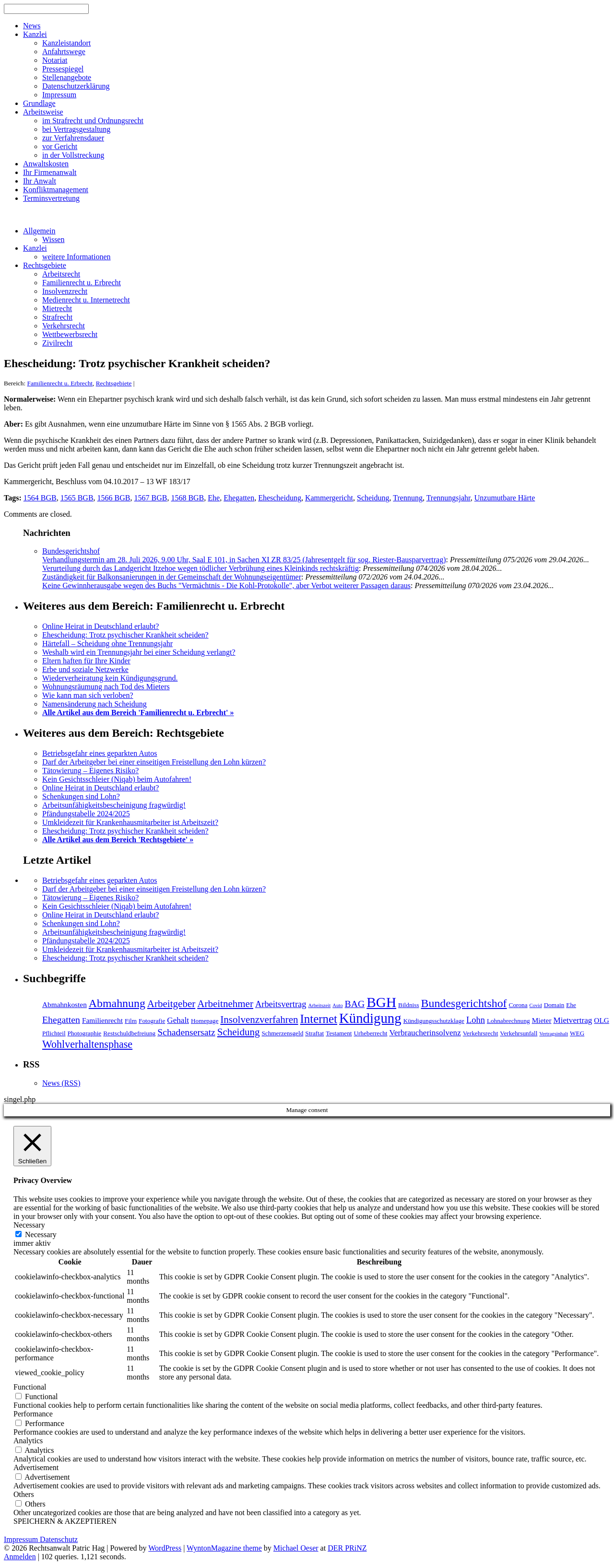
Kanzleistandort (66, 43)
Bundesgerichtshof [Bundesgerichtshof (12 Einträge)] (464, 1003)
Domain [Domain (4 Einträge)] (554, 1005)
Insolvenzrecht (64, 291)
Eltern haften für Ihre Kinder (86, 661)
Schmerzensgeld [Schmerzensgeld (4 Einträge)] (282, 1033)
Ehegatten (239, 498)
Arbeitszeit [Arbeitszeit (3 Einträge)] (319, 1005)
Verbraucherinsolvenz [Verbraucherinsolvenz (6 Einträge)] (424, 1032)
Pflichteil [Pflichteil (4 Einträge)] (54, 1033)
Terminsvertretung (51, 198)
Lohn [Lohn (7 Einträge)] (475, 1020)
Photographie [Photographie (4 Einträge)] (85, 1033)
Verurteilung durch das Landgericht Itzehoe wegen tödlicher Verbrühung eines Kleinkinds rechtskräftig (200, 568)
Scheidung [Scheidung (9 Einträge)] (238, 1032)
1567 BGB (150, 498)
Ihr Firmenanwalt (50, 172)
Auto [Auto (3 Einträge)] (337, 1005)
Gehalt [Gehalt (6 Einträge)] (178, 1020)
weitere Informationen (76, 257)
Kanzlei (35, 34)
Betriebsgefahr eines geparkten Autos (99, 753)
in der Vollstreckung (73, 155)
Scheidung (373, 498)
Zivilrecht (57, 343)
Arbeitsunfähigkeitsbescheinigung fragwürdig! (114, 805)
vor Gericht (59, 146)
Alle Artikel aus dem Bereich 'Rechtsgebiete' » (117, 839)
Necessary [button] (29, 1225)
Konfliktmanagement (55, 189)
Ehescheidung (279, 498)
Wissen (53, 239)
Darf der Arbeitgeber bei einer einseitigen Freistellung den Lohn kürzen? (154, 762)
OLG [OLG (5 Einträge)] (601, 1020)
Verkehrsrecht (63, 326)
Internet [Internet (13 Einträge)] (318, 1018)
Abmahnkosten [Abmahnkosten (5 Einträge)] (64, 1004)
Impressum (59, 95)
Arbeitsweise (43, 112)
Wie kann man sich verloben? (87, 695)
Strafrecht (57, 317)
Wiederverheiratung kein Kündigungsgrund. (109, 678)
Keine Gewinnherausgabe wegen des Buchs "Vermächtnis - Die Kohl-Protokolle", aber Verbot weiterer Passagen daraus (226, 585)
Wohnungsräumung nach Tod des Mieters (106, 687)
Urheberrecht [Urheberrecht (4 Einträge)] (371, 1033)
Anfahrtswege (63, 51)
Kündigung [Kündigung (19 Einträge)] (370, 1018)
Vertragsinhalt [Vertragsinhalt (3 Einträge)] (553, 1033)
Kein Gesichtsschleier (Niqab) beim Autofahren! (116, 779)
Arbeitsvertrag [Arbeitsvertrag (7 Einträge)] (280, 1004)
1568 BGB (187, 498)
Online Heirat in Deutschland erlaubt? (100, 626)
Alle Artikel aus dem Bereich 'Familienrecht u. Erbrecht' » (138, 712)
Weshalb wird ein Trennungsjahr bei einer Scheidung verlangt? (139, 652)
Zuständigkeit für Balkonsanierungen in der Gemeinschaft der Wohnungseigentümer (171, 577)
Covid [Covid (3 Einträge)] (536, 1005)
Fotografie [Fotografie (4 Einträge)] (152, 1020)
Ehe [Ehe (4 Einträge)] (571, 1005)
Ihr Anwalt (39, 181)
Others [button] (23, 1494)
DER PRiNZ (347, 1548)
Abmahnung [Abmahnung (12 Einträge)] (117, 1003)
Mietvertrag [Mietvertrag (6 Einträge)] (573, 1020)
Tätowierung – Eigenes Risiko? (90, 770)
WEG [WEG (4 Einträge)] (577, 1033)
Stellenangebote (66, 77)
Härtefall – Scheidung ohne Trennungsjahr (107, 643)
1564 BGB (40, 498)
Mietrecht (57, 308)
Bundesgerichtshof (71, 551)
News (31, 26)
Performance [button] (33, 1414)
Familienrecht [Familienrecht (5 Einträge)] (102, 1020)
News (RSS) (61, 1083)
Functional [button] (29, 1387)
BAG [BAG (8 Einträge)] (355, 1003)
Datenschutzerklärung (75, 86)
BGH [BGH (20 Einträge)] (381, 1002)
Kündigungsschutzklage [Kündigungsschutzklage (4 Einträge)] (433, 1020)
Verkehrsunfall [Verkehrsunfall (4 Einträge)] (518, 1033)
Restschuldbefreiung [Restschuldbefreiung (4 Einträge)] (129, 1033)
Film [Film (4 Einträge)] (131, 1020)
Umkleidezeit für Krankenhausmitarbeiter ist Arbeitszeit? (130, 822)
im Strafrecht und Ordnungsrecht (92, 120)
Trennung (408, 498)
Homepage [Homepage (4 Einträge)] (204, 1020)
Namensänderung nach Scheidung (94, 704)
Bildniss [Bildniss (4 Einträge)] (408, 1005)
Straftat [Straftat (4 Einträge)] (314, 1033)
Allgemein (39, 231)
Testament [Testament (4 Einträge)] (339, 1033)
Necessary (41, 1234)
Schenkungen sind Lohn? (81, 796)
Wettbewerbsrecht (69, 334)
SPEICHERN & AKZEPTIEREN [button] (65, 1521)
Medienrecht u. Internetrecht (86, 300)
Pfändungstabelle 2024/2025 (86, 814)
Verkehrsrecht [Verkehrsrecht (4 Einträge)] (480, 1033)
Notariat (54, 60)
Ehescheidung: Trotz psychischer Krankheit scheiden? (125, 635)
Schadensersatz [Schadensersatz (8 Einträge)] (186, 1032)
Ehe (214, 498)
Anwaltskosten (46, 164)
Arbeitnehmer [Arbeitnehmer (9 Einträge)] (225, 1003)
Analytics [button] (28, 1441)
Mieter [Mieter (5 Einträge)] (542, 1020)
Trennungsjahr (448, 498)
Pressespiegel (62, 69)
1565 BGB (77, 498)
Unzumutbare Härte (504, 498)
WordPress (164, 1548)
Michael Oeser (296, 1548)
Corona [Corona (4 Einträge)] (518, 1005)
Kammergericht (329, 498)
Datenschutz (59, 1539)
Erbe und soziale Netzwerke (85, 669)
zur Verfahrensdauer (73, 138)
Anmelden (20, 1557)
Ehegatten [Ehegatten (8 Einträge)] (61, 1019)
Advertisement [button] (36, 1467)
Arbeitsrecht (61, 274)
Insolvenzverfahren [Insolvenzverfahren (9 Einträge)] (259, 1019)
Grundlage (39, 103)
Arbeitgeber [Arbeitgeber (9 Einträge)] (171, 1003)
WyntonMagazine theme (224, 1548)
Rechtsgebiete (44, 265)
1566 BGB (113, 498)
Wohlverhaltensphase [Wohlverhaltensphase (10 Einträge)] (87, 1044)
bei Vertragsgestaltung (76, 129)
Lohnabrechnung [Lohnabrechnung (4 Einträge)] (508, 1020)
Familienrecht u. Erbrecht (81, 282)
